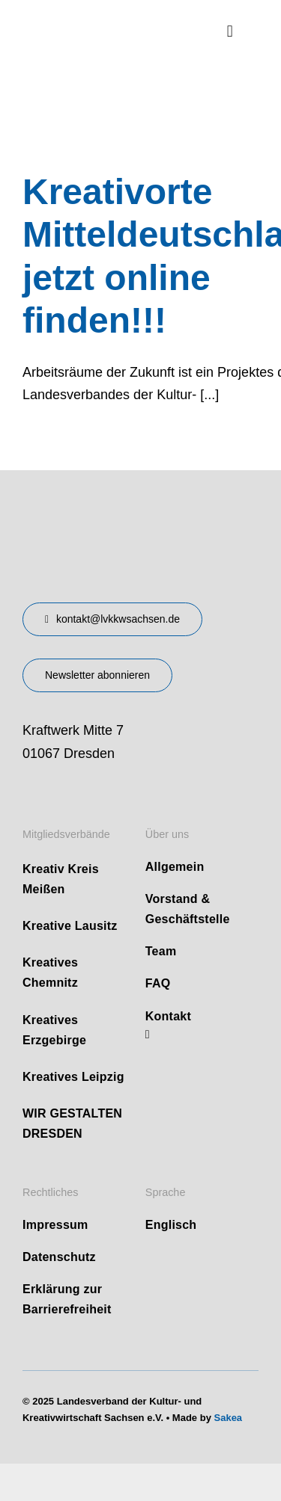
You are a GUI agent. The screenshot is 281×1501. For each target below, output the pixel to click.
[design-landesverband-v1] (110, 514)
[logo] (99, 21)
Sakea (228, 1417)
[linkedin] (147, 1035)
